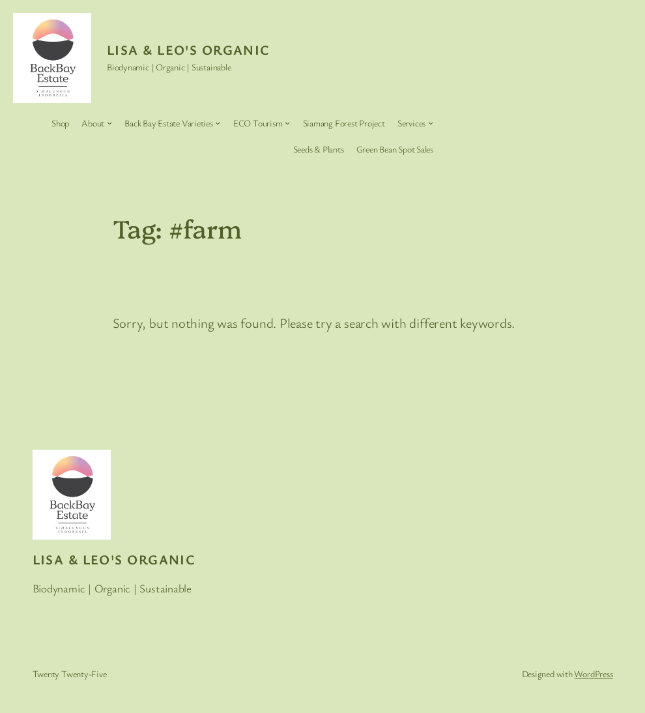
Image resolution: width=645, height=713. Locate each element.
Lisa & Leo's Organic (188, 49)
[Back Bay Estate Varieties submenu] (217, 122)
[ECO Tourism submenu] (287, 122)
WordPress (593, 673)
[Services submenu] (430, 122)
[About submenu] (109, 122)
